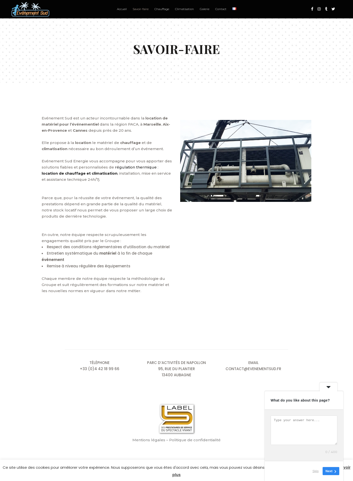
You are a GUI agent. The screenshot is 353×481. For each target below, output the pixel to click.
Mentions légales (148, 440)
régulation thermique (136, 167)
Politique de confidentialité (195, 440)
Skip (316, 471)
